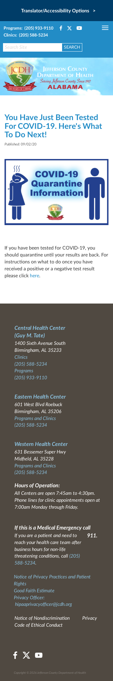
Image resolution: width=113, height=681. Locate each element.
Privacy (89, 618)
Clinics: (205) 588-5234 (26, 35)
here (34, 275)
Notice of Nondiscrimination (42, 618)
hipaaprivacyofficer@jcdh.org (43, 604)
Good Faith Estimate (34, 590)
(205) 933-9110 (30, 377)
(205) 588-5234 (30, 364)
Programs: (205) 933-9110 (28, 28)
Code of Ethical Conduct (38, 625)
